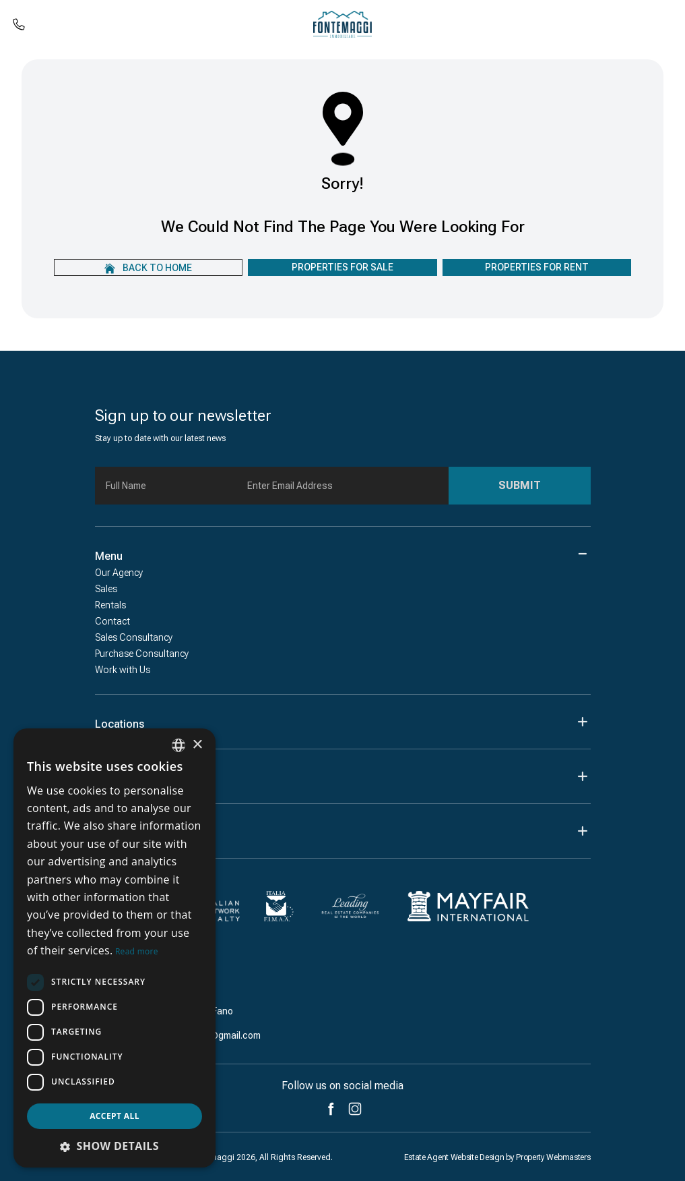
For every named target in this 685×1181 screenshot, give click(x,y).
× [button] (197, 745)
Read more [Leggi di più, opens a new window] (136, 951)
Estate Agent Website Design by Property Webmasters (497, 1157)
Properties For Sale (342, 267)
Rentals (110, 605)
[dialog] (114, 948)
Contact (112, 621)
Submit (519, 485)
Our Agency (119, 572)
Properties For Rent (537, 267)
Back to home (148, 268)
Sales (106, 588)
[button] (114, 1146)
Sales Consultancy (133, 637)
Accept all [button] (114, 1116)
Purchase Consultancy (142, 653)
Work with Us (122, 669)
